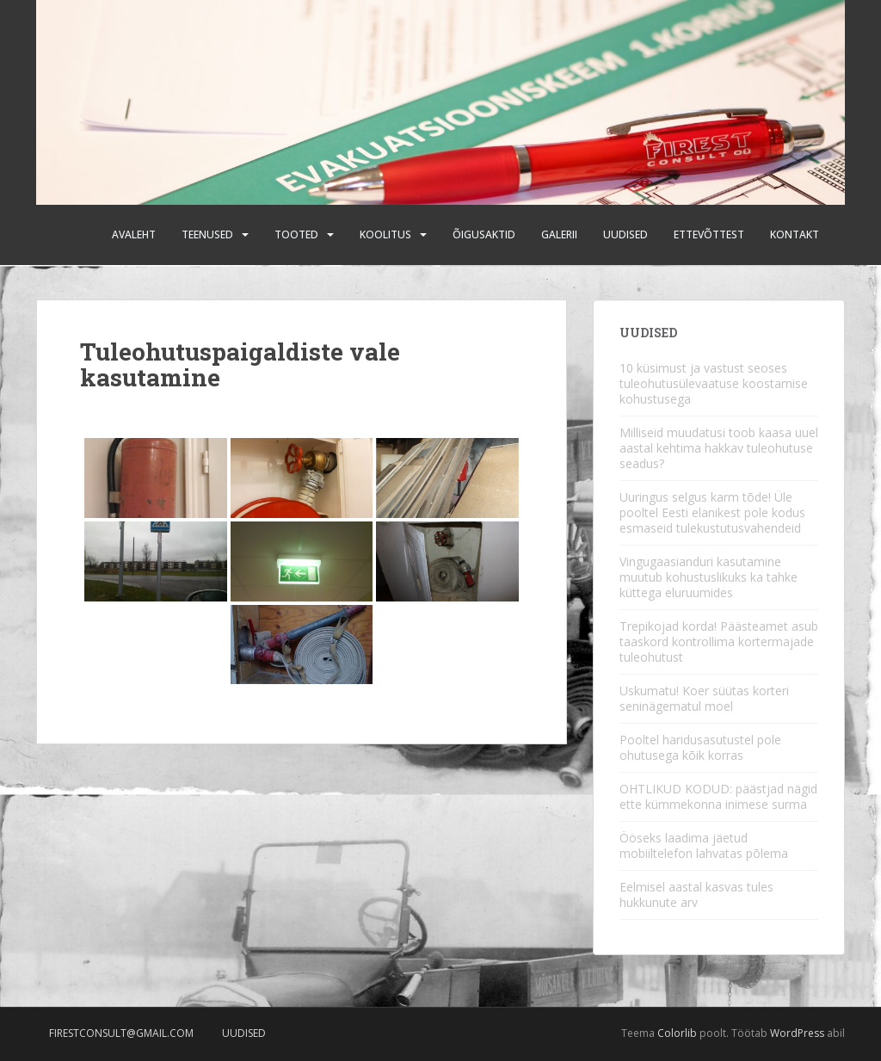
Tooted (296, 234)
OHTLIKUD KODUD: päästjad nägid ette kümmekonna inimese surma (718, 796)
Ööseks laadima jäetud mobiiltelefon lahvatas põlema (703, 845)
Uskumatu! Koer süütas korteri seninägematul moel (704, 698)
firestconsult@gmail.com (121, 1033)
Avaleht (134, 234)
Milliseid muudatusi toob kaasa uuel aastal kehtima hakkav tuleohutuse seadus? (718, 448)
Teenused (207, 234)
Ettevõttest (709, 234)
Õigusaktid (484, 234)
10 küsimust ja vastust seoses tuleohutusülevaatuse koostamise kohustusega (713, 383)
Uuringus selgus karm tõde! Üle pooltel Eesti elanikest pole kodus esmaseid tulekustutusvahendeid (712, 512)
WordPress (797, 1033)
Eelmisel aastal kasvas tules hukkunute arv (696, 894)
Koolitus (385, 234)
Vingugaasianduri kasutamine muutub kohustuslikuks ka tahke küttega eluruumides (708, 577)
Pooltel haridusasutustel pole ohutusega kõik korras (700, 747)
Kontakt (794, 234)
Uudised (625, 234)
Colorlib (677, 1033)
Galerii (559, 234)
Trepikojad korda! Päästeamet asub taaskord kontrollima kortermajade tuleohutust (718, 641)
